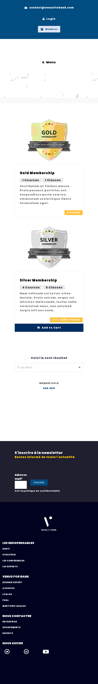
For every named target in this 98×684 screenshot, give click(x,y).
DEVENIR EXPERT (12, 582)
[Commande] (49, 367)
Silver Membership (38, 280)
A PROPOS (8, 588)
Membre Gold (49, 383)
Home (35, 94)
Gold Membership (37, 173)
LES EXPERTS (10, 566)
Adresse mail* (21, 477)
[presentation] (72, 481)
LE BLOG (7, 594)
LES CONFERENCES (13, 560)
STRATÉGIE (9, 554)
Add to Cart (49, 327)
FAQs (5, 600)
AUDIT (6, 548)
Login (49, 19)
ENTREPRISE (9, 621)
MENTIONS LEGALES (14, 606)
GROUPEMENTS (11, 627)
